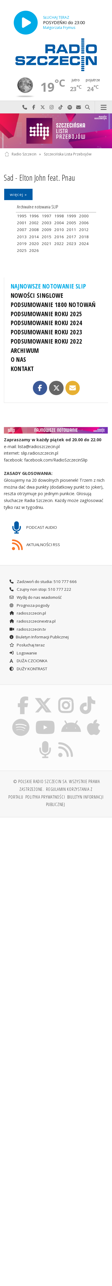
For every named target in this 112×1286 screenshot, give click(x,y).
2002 (34, 222)
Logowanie (23, 653)
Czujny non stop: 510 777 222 (40, 589)
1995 (22, 216)
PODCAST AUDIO (34, 527)
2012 (84, 229)
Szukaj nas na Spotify (69, 107)
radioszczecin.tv (27, 629)
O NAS (18, 359)
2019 (22, 243)
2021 (46, 243)
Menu (103, 107)
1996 (34, 216)
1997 (46, 216)
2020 (34, 243)
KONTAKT (22, 368)
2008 (34, 229)
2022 (59, 243)
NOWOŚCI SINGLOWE (37, 295)
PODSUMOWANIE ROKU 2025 (46, 314)
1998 (59, 216)
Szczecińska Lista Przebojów (67, 154)
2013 (22, 236)
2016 (59, 236)
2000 (84, 216)
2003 (46, 222)
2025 (22, 250)
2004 (59, 222)
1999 (71, 216)
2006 (84, 222)
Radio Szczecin (20, 154)
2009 (46, 229)
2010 (59, 229)
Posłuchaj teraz (27, 645)
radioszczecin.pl (27, 613)
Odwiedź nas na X (42, 107)
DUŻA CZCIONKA (28, 660)
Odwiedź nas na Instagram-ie (51, 107)
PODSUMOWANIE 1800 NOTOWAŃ (53, 304)
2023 (71, 243)
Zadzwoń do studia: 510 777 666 (43, 581)
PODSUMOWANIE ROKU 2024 (46, 323)
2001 (22, 222)
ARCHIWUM (25, 350)
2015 (46, 236)
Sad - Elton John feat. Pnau (39, 177)
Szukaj (87, 107)
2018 (84, 236)
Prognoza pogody (29, 605)
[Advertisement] (56, 881)
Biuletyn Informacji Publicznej (39, 637)
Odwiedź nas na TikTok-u (60, 107)
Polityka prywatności (45, 797)
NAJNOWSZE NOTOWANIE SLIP (48, 286)
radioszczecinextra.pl (32, 621)
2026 (34, 250)
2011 (71, 229)
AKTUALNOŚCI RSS (36, 545)
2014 (34, 236)
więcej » (18, 194)
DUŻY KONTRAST (28, 668)
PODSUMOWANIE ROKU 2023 (46, 332)
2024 (84, 243)
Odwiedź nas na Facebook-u (33, 107)
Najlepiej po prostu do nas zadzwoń (24, 107)
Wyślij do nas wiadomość (78, 107)
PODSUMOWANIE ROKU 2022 (46, 341)
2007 (22, 229)
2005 (71, 222)
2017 (71, 236)
